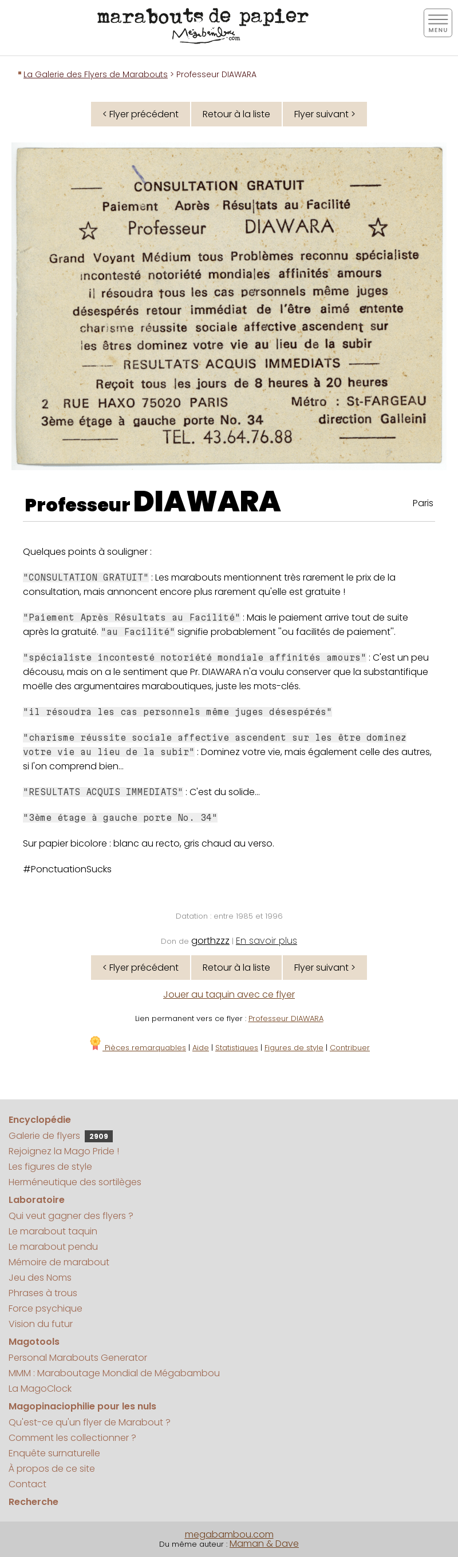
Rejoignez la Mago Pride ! (64, 1151)
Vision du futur (41, 1323)
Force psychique (45, 1308)
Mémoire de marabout (59, 1262)
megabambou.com (229, 1534)
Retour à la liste (236, 114)
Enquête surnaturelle (54, 1453)
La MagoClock (40, 1388)
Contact (27, 1484)
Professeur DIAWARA (285, 1018)
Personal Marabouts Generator (78, 1357)
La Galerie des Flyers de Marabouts (95, 74)
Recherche (33, 1501)
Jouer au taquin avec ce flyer (229, 994)
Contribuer (350, 1047)
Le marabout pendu (53, 1246)
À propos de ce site (52, 1468)
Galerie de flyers (61, 1135)
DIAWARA (207, 502)
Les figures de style (50, 1166)
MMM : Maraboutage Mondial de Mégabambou (114, 1373)
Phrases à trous (43, 1293)
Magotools (34, 1341)
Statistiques (236, 1047)
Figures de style (293, 1047)
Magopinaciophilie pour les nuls (82, 1406)
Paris (423, 503)
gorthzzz (210, 940)
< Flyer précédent (140, 114)
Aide (200, 1047)
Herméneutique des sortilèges (75, 1182)
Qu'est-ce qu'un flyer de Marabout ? (90, 1422)
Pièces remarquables (137, 1047)
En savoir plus (266, 940)
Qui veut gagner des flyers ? (71, 1215)
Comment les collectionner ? (72, 1437)
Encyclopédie (40, 1119)
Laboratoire (37, 1199)
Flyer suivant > (325, 114)
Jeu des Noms (40, 1277)
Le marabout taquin (53, 1231)
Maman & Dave (264, 1543)
